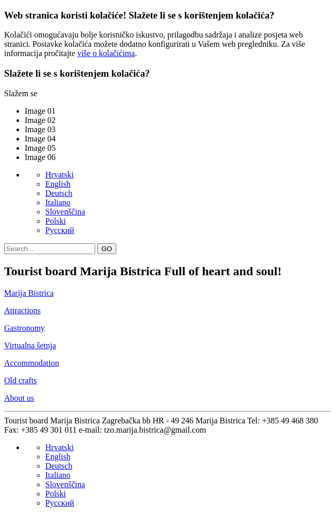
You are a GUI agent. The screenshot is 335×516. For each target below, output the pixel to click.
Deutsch (58, 193)
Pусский (59, 230)
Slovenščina (65, 211)
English (57, 184)
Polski (55, 221)
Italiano (57, 202)
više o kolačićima (106, 53)
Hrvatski (59, 174)
